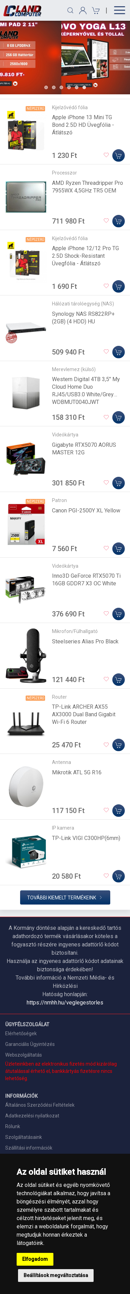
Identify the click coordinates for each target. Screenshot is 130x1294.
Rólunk (12, 1126)
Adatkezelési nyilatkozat (32, 1115)
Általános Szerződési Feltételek (40, 1105)
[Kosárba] (118, 155)
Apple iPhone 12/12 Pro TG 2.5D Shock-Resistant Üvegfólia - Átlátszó (85, 256)
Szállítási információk (28, 1148)
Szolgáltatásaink (23, 1137)
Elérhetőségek (21, 1033)
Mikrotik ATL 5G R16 (77, 772)
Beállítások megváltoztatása (56, 1275)
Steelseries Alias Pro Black (85, 641)
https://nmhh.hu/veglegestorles (65, 1002)
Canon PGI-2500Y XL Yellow (86, 510)
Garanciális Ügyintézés (30, 1044)
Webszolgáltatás (23, 1055)
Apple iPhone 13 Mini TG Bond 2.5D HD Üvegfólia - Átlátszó (83, 125)
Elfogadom (35, 1259)
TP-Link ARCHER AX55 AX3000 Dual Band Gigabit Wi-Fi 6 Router (83, 714)
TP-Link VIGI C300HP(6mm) (86, 838)
